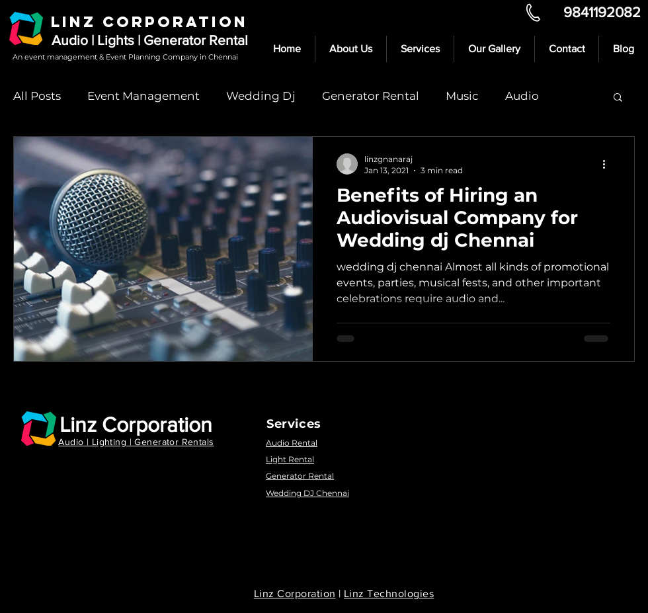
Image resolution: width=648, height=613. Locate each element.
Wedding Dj (261, 95)
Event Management (143, 95)
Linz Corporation (136, 424)
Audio (522, 95)
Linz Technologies (389, 593)
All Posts (37, 95)
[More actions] (608, 164)
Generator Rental (370, 95)
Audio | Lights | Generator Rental (150, 40)
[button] (618, 98)
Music (462, 95)
